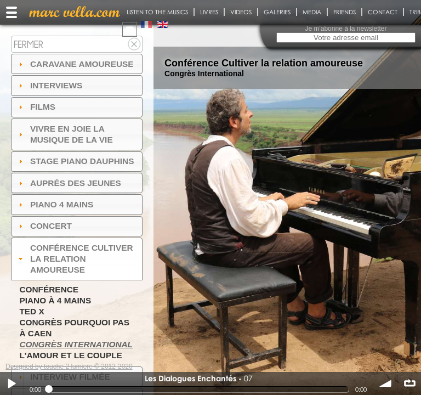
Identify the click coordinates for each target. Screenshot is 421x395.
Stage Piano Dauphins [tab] (75, 161)
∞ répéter (409, 383)
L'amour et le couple (70, 355)
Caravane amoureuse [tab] (75, 64)
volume (385, 383)
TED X (31, 311)
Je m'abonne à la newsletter (345, 28)
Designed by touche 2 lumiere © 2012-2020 (69, 366)
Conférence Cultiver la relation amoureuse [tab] (74, 258)
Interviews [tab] (49, 85)
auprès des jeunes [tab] (68, 183)
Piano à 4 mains (55, 300)
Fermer (28, 44)
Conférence (48, 289)
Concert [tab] (44, 225)
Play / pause (11, 383)
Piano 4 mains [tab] (55, 204)
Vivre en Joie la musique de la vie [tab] (64, 134)
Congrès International (76, 344)
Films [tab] (35, 106)
